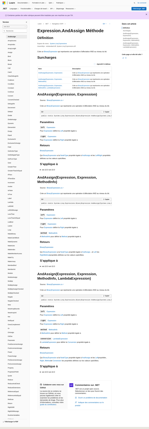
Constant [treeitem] (11, 88)
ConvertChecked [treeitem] (13, 100)
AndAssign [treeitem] (12, 36)
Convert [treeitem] (10, 96)
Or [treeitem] (9, 328)
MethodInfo (53, 233)
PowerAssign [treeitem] (12, 356)
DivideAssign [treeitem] (12, 119)
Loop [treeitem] (9, 230)
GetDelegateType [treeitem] (14, 155)
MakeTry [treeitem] (11, 257)
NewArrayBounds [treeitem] (14, 309)
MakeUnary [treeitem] (12, 261)
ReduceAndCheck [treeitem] (14, 383)
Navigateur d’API (57, 24)
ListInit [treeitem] (10, 226)
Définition (126, 28)
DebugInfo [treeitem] (11, 104)
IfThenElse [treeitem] (11, 178)
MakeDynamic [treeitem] (12, 242)
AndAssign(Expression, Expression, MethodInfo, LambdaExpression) (131, 45)
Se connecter (142, 3)
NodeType (64, 155)
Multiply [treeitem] (10, 281)
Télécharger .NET (139, 9)
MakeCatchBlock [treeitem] (13, 238)
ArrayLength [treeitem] (12, 48)
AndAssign (86, 155)
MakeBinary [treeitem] (12, 234)
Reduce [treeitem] (10, 380)
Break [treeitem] (10, 64)
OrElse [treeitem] (10, 336)
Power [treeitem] (10, 352)
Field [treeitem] (9, 147)
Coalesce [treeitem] (11, 80)
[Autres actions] (110, 24)
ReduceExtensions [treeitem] (14, 387)
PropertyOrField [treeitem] (13, 372)
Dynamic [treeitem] (11, 123)
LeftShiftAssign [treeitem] (13, 210)
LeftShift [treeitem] (10, 206)
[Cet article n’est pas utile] (125, 58)
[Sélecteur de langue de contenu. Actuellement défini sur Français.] (8, 425)
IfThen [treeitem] (10, 175)
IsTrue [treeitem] (10, 194)
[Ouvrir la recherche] (134, 3)
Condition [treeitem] (11, 84)
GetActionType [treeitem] (13, 151)
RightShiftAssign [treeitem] (13, 411)
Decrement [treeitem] (11, 107)
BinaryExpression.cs (54, 100)
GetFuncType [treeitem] (12, 159)
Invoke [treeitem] (10, 186)
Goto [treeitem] (9, 163)
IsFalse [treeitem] (10, 190)
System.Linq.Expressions (58, 43)
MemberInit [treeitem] (11, 269)
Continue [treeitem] (11, 92)
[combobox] (15, 26)
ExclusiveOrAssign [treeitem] (14, 143)
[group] (76, 116)
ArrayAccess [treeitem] (12, 40)
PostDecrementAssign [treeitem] (15, 344)
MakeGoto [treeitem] (11, 246)
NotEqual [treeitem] (11, 320)
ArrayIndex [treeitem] (11, 44)
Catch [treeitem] (10, 72)
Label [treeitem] (9, 198)
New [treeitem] (9, 305)
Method (64, 236)
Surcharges (127, 31)
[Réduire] (26, 22)
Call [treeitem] (9, 68)
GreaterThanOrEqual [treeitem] (15, 171)
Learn (40, 24)
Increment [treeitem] (11, 182)
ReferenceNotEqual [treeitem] (14, 395)
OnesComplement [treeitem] (14, 324)
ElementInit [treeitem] (11, 127)
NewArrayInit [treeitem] (12, 313)
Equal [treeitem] (10, 135)
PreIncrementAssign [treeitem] (14, 364)
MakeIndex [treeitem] (11, 249)
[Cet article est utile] (123, 58)
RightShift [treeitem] (11, 407)
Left (61, 131)
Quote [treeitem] (10, 376)
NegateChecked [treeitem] (13, 301)
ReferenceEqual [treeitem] (13, 391)
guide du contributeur (48, 404)
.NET (47, 24)
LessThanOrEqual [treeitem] (14, 218)
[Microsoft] (4, 3)
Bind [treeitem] (9, 56)
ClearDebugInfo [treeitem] (13, 76)
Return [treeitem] (10, 403)
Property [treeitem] (11, 368)
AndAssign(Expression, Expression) (50, 73)
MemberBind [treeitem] (12, 265)
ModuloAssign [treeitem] (12, 277)
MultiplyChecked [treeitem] (13, 293)
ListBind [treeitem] (10, 222)
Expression (51, 127)
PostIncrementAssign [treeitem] (15, 348)
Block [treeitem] (9, 60)
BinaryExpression (50, 52)
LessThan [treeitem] (11, 214)
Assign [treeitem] (10, 52)
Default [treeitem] (10, 111)
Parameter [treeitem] (11, 340)
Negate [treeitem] (10, 297)
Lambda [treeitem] (10, 202)
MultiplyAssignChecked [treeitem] (15, 289)
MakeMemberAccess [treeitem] (15, 253)
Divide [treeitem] (10, 115)
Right (62, 140)
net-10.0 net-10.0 (48, 170)
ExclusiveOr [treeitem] (12, 139)
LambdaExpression (60, 339)
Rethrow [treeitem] (10, 399)
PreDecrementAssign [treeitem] (15, 360)
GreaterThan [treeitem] (12, 167)
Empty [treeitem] (10, 131)
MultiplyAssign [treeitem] (12, 285)
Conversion (72, 342)
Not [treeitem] (9, 317)
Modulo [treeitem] (10, 273)
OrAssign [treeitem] (11, 332)
